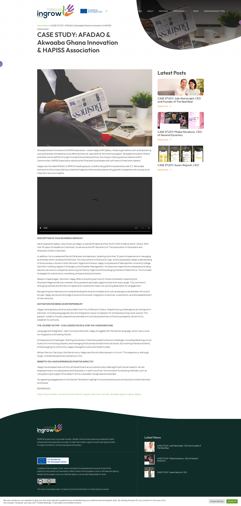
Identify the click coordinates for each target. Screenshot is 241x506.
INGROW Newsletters (216, 11)
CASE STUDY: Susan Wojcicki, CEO (172, 472)
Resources (181, 11)
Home (139, 11)
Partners (163, 11)
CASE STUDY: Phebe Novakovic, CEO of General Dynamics (177, 459)
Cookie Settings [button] (216, 501)
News (196, 11)
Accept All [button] (232, 501)
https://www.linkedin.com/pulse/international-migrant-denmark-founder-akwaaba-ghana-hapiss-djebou (89, 394)
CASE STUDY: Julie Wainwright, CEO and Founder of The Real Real (179, 446)
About (150, 11)
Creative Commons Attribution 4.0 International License (85, 489)
